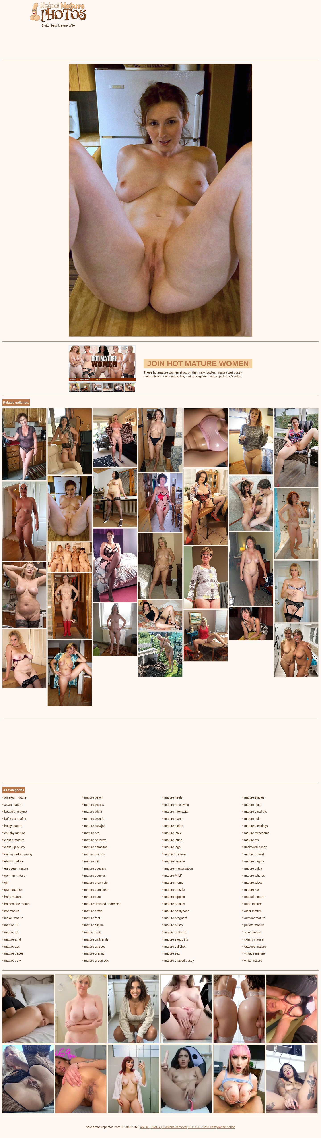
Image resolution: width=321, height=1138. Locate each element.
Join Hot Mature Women (198, 363)
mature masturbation (177, 868)
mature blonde (93, 818)
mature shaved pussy (178, 960)
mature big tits (93, 804)
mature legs (171, 847)
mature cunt (91, 897)
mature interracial (175, 811)
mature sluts (251, 804)
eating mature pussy (17, 854)
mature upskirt (253, 854)
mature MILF (172, 875)
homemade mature (16, 904)
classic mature (13, 840)
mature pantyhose (175, 911)
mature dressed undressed (101, 904)
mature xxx (250, 889)
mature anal (11, 939)
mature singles (253, 797)
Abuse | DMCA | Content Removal (163, 1127)
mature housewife (175, 804)
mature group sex (95, 960)
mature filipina (93, 925)
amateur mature (14, 797)
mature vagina (253, 861)
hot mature (10, 911)
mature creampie (95, 882)
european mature (15, 868)
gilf (5, 882)
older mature (252, 911)
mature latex (171, 833)
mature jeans (172, 818)
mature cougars (94, 868)
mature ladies (172, 826)
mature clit (90, 861)
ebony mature (12, 861)
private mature (253, 925)
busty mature (12, 826)
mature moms (172, 882)
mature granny (93, 953)
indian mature (12, 918)
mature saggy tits (175, 939)
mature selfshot (174, 946)
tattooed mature (254, 946)
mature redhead (174, 932)
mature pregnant (174, 918)
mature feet (91, 918)
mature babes (12, 953)
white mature (252, 960)
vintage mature (253, 953)
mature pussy (172, 925)
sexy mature (251, 932)
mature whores (253, 875)
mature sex (171, 953)
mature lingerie (173, 861)
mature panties (173, 904)
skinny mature (253, 939)
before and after (14, 818)
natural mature (253, 897)
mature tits (250, 840)
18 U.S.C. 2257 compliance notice (211, 1127)
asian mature (12, 804)
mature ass (11, 946)
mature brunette (94, 840)
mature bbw (11, 960)
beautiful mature (14, 811)
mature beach (92, 797)
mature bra (90, 833)
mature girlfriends (95, 939)
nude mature (252, 904)
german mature (13, 875)
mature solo (251, 818)
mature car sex (93, 854)
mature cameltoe (95, 847)
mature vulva (252, 868)
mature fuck (91, 932)
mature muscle (173, 889)
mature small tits (254, 811)
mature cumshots (95, 889)
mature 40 (10, 932)
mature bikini (92, 811)
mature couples (94, 875)
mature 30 (10, 925)
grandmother (12, 889)
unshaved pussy (254, 847)
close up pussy (13, 847)
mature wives (252, 882)
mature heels (172, 797)
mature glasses (93, 946)
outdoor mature (253, 918)
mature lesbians (174, 854)
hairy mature (12, 897)
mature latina (172, 840)
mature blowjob (93, 826)
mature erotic (92, 911)
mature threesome (256, 833)
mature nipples (173, 897)
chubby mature (13, 833)
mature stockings (255, 826)
